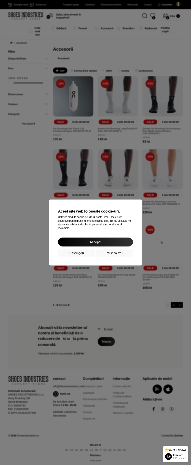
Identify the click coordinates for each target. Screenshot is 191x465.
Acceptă (95, 242)
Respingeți (76, 253)
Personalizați (114, 253)
